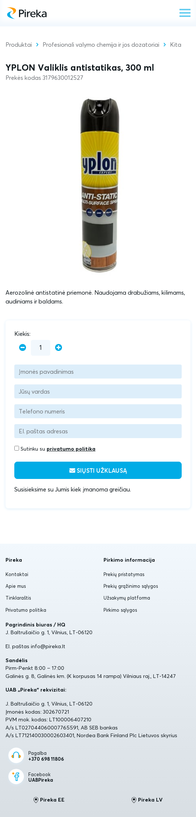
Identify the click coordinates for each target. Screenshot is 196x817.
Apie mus (16, 586)
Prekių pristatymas (124, 574)
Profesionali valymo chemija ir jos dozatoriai (101, 44)
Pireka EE (49, 800)
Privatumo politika (26, 610)
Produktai (19, 44)
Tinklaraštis (18, 598)
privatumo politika (71, 448)
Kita (175, 44)
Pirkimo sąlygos (120, 610)
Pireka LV (147, 800)
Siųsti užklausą (98, 471)
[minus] (22, 348)
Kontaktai (17, 574)
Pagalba (46, 756)
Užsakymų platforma (127, 598)
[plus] (58, 348)
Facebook (40, 777)
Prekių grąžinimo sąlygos (131, 586)
